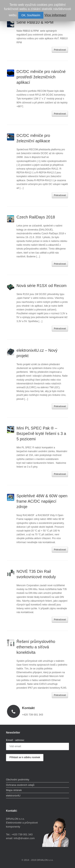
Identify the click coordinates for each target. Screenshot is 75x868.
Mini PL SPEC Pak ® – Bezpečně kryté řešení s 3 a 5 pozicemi (41, 433)
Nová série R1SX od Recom (42, 285)
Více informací (55, 15)
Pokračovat (60, 50)
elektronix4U (13, 795)
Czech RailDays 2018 (36, 217)
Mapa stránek (14, 790)
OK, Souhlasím (30, 15)
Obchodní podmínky (17, 779)
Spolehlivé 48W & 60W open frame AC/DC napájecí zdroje (42, 501)
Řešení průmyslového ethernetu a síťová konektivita (36, 647)
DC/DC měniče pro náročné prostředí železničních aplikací (41, 77)
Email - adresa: (15, 740)
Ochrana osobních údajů (20, 784)
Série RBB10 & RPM (36, 22)
